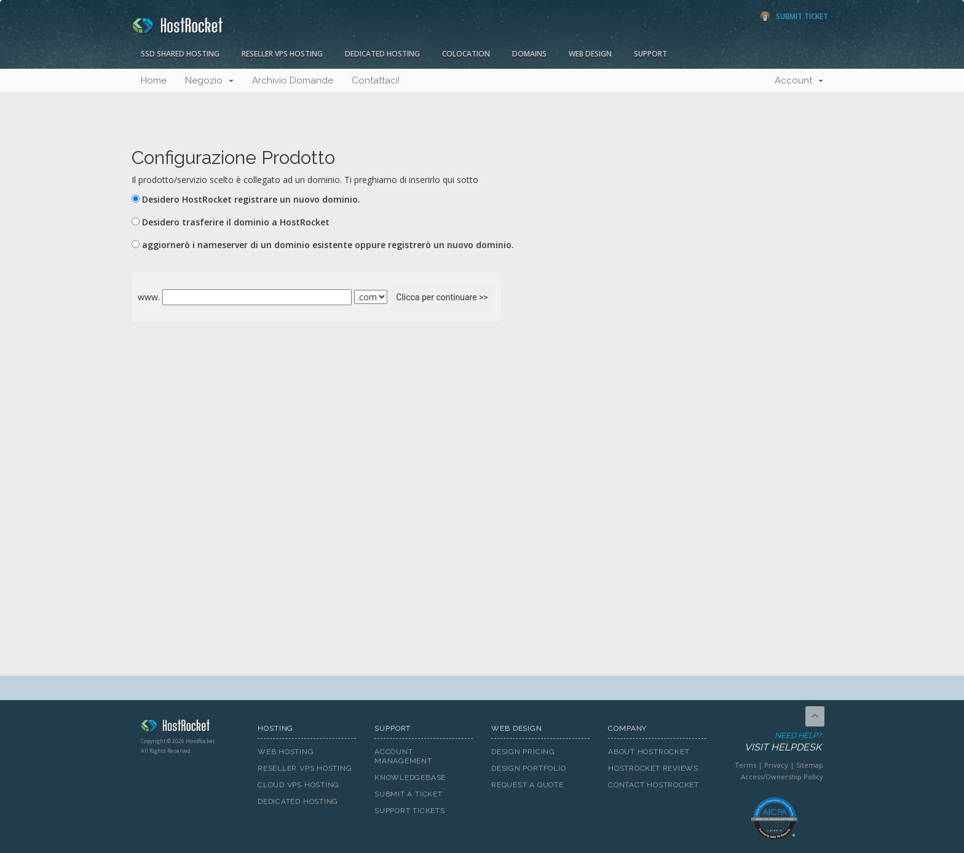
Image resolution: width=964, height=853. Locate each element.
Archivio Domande (292, 80)
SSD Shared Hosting (180, 54)
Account (799, 80)
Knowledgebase (410, 777)
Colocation (466, 54)
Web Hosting (286, 751)
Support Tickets (409, 810)
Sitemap (809, 764)
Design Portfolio (528, 768)
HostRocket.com (190, 728)
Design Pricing (523, 751)
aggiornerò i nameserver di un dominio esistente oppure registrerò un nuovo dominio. (328, 245)
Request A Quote (527, 785)
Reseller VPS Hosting (282, 54)
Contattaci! (376, 80)
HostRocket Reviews (653, 768)
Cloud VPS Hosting (298, 785)
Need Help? (773, 742)
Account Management (403, 756)
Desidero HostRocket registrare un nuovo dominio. (251, 199)
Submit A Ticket (408, 794)
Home (154, 80)
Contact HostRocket (653, 785)
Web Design (590, 54)
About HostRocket (648, 751)
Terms (745, 764)
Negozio (209, 80)
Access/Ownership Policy (782, 776)
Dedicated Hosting (382, 54)
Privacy (776, 764)
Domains (529, 54)
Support (650, 54)
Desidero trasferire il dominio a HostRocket (236, 222)
